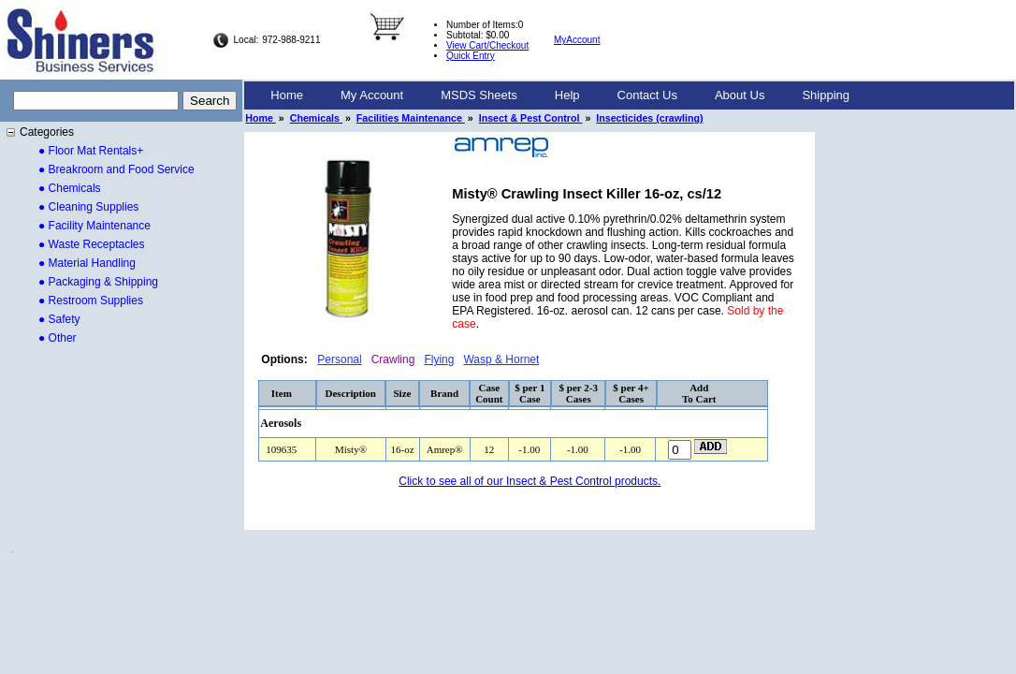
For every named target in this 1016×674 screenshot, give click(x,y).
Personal (339, 359)
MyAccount (577, 40)
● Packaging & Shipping (98, 281)
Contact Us (647, 95)
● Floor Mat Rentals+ (90, 150)
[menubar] (560, 95)
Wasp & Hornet (501, 359)
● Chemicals (69, 188)
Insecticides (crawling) (649, 118)
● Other (57, 337)
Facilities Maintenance (410, 118)
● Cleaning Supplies (88, 206)
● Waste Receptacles (91, 244)
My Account (372, 95)
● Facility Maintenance (94, 225)
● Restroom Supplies (90, 300)
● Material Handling (87, 263)
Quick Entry (470, 56)
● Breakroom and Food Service (116, 169)
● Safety (59, 319)
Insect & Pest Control (531, 118)
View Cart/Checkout (487, 45)
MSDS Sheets (479, 95)
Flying (439, 359)
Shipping (825, 95)
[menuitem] (287, 95)
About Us (739, 95)
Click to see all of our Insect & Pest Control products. (529, 481)
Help (567, 95)
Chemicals (316, 118)
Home (286, 95)
